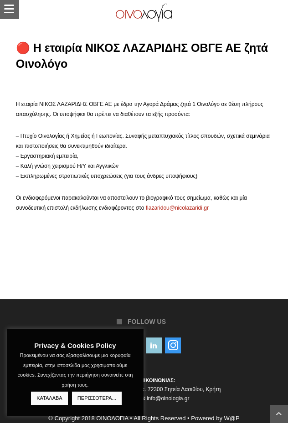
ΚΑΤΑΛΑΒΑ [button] (49, 398)
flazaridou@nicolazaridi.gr (177, 208)
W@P (232, 418)
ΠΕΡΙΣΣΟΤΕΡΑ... (96, 398)
